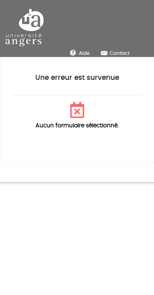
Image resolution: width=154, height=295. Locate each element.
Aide (84, 53)
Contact (119, 53)
